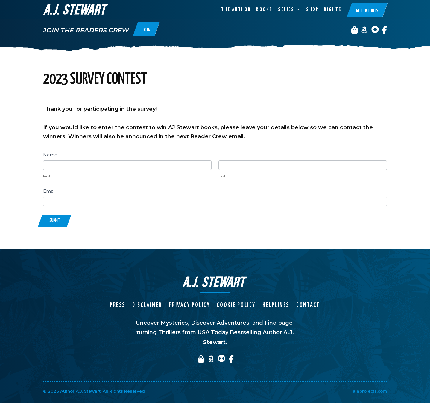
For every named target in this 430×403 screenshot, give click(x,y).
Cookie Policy (236, 305)
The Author (236, 9)
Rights (332, 9)
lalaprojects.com (369, 391)
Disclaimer (147, 305)
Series (286, 9)
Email (49, 191)
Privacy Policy (189, 305)
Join (146, 30)
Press (117, 305)
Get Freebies (367, 10)
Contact (308, 305)
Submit (54, 220)
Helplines (275, 305)
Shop (312, 9)
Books (264, 9)
